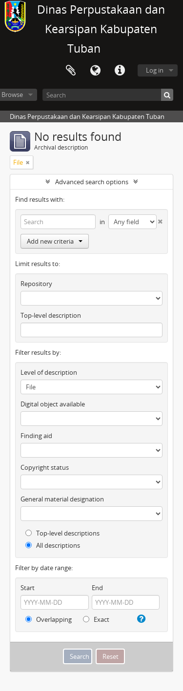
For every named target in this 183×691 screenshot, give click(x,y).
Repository (36, 283)
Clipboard (71, 70)
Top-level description (50, 315)
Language (95, 70)
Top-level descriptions (62, 533)
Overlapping (48, 619)
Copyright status (44, 467)
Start (27, 587)
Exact (96, 619)
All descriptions (52, 545)
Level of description (48, 372)
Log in (154, 70)
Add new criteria (54, 241)
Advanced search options (91, 181)
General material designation (62, 499)
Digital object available (52, 404)
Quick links (119, 70)
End (97, 587)
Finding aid (36, 435)
